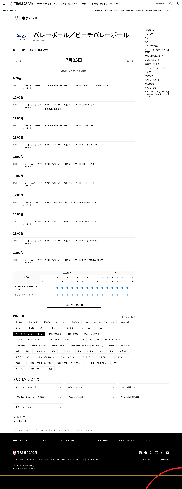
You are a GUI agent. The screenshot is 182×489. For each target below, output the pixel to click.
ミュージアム (146, 459)
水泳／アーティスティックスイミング (99, 322)
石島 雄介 (57, 109)
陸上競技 (19, 322)
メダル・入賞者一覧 (153, 10)
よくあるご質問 (18, 459)
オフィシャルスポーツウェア (155, 68)
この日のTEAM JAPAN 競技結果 (73, 70)
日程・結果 (113, 10)
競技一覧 (139, 10)
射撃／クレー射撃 (106, 351)
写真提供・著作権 (93, 459)
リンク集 (40, 459)
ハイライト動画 (150, 88)
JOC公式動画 (149, 84)
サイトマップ (49, 459)
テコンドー (20, 363)
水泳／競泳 (33, 322)
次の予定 (130, 61)
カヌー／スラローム (46, 357)
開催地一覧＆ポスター (76, 387)
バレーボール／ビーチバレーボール (69, 430)
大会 (20, 430)
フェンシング (40, 351)
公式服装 (148, 72)
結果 (31, 50)
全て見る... (167, 10)
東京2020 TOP (150, 30)
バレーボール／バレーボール (91, 328)
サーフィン (20, 368)
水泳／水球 (124, 322)
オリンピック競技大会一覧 (26, 387)
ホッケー (55, 328)
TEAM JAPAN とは (24, 440)
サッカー (19, 328)
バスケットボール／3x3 (60, 339)
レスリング (79, 339)
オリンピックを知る (99, 3)
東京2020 (44, 430)
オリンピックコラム (23, 407)
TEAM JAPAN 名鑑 (127, 10)
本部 (50, 368)
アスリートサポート (81, 3)
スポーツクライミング (99, 363)
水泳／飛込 (74, 322)
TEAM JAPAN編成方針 (153, 56)
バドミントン (66, 351)
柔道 (53, 351)
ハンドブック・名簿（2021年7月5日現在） (157, 51)
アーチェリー (87, 357)
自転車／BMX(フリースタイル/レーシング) (86, 345)
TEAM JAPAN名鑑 (151, 46)
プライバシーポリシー (63, 459)
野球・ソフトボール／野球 (40, 363)
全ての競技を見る (128, 317)
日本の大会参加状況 (76, 397)
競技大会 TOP (100, 10)
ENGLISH (166, 459)
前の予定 (18, 61)
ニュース (57, 3)
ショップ (156, 459)
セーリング (94, 339)
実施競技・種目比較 (152, 64)
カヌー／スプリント (68, 357)
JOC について (156, 440)
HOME (15, 430)
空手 (116, 363)
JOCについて (114, 3)
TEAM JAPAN (43, 50)
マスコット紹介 (150, 80)
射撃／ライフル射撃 (85, 351)
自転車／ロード (58, 345)
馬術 (27, 351)
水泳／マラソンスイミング (54, 322)
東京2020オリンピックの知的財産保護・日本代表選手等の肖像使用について (157, 94)
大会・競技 (77, 440)
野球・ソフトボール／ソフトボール (71, 363)
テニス (31, 328)
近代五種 (123, 351)
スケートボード (36, 368)
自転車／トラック (39, 345)
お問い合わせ (30, 459)
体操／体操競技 (55, 334)
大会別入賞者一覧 (128, 387)
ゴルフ (119, 357)
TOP (14, 50)
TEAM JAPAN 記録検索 (130, 397)
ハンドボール (21, 345)
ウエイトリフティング (113, 339)
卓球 (17, 351)
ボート (42, 328)
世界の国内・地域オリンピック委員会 (30, 397)
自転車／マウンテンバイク (119, 345)
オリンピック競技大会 (31, 430)
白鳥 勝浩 (48, 109)
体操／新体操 (73, 334)
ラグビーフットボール (24, 357)
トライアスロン (105, 357)
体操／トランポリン (91, 334)
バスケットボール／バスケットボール (30, 339)
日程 (23, 50)
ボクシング (69, 328)
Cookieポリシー (78, 459)
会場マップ (149, 76)
